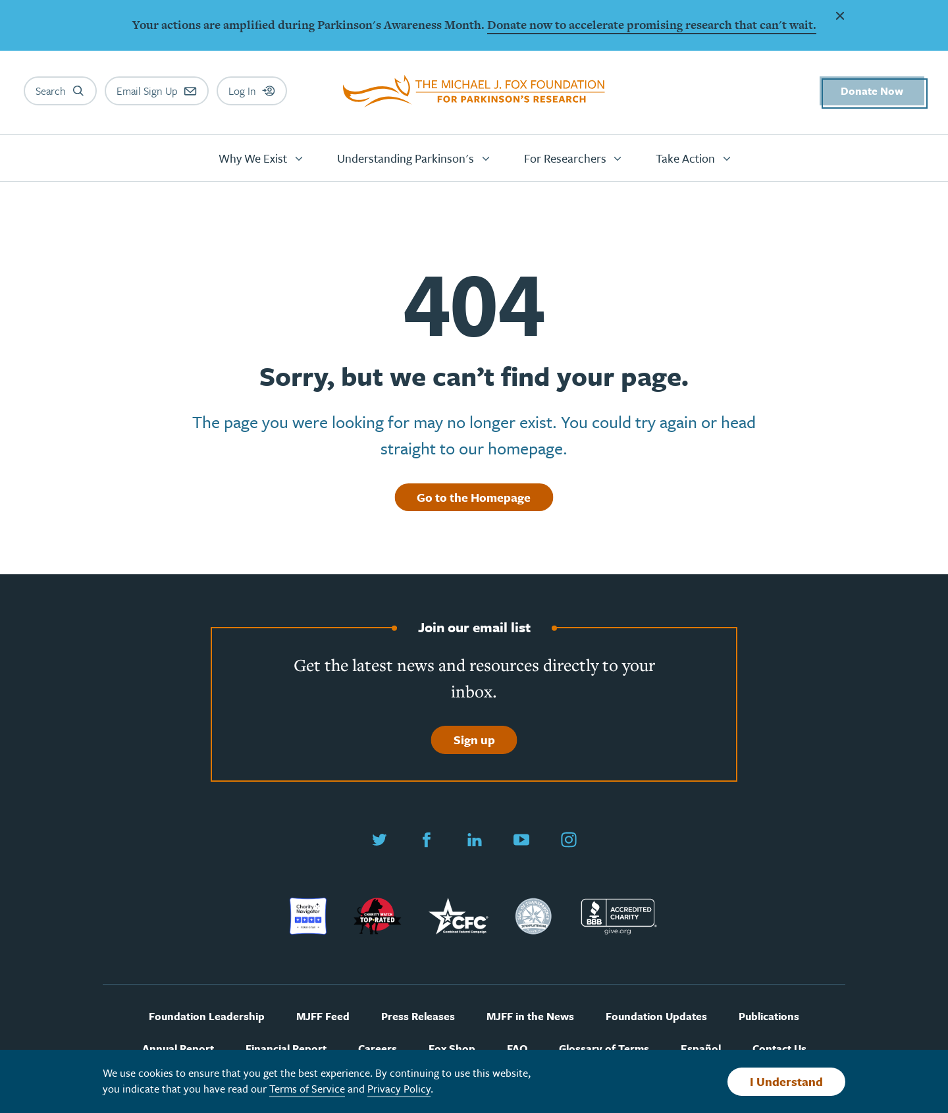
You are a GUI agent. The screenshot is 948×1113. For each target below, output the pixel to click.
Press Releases (418, 1016)
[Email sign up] (157, 90)
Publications (769, 1016)
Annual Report (178, 1048)
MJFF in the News (530, 1016)
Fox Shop (452, 1048)
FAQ (517, 1048)
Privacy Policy (399, 1089)
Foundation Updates (656, 1016)
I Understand (786, 1081)
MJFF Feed (323, 1016)
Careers (377, 1048)
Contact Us (779, 1048)
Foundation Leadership (207, 1016)
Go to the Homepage (474, 497)
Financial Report (286, 1048)
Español (701, 1048)
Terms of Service (307, 1089)
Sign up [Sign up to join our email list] (474, 739)
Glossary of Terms (604, 1048)
